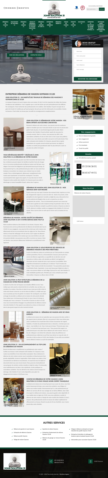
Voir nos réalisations (16, 55)
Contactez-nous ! (36, 55)
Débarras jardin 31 (58, 22)
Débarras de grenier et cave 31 (41, 24)
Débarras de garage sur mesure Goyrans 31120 (54, 438)
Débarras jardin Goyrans (20, 436)
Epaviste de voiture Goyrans (50, 429)
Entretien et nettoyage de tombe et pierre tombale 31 (90, 26)
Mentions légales (64, 474)
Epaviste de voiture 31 (73, 24)
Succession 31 (81, 22)
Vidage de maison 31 (66, 24)
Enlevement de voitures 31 (14, 23)
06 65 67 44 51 (23, 8)
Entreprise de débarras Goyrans (22, 432)
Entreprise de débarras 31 (50, 24)
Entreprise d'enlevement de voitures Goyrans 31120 (53, 433)
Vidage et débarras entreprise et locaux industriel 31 (32, 26)
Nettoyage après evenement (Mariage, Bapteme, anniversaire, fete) (101, 26)
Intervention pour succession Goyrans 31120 (83, 439)
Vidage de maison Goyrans (21, 439)
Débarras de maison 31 (5, 24)
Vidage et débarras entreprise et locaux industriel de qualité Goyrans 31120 (82, 430)
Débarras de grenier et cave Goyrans (24, 429)
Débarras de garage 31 (23, 24)
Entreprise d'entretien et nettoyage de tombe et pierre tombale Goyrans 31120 (82, 435)
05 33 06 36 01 (9, 8)
